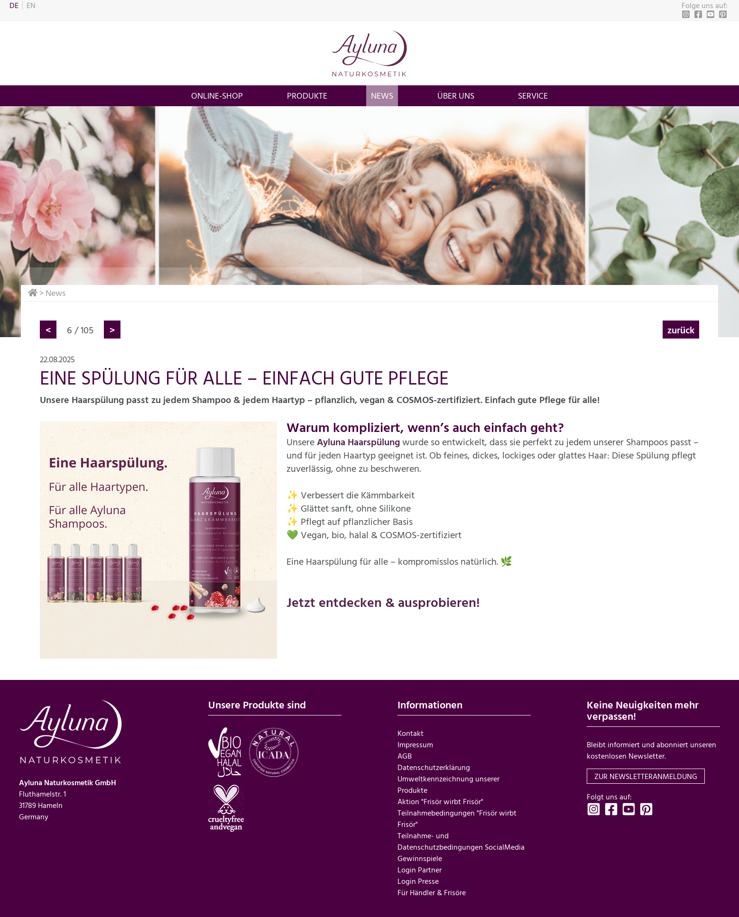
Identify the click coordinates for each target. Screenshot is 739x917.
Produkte (307, 95)
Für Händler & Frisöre (431, 892)
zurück (680, 329)
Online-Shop (217, 95)
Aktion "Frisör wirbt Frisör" (440, 801)
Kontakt (410, 733)
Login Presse (418, 881)
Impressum (415, 744)
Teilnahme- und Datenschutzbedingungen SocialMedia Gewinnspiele (461, 847)
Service (533, 95)
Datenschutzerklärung (433, 767)
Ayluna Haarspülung (358, 441)
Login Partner (419, 869)
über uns (455, 95)
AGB (404, 755)
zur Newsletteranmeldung (645, 776)
